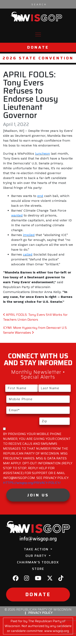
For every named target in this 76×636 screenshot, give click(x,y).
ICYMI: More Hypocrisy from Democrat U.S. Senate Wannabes (35, 330)
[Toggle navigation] (38, 34)
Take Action (37, 549)
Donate (38, 47)
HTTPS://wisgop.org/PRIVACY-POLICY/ (32, 482)
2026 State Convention (38, 58)
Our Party (37, 555)
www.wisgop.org (56, 630)
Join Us (38, 495)
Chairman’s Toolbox (38, 562)
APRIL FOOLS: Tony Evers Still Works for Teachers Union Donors (35, 317)
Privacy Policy (40, 612)
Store (38, 568)
